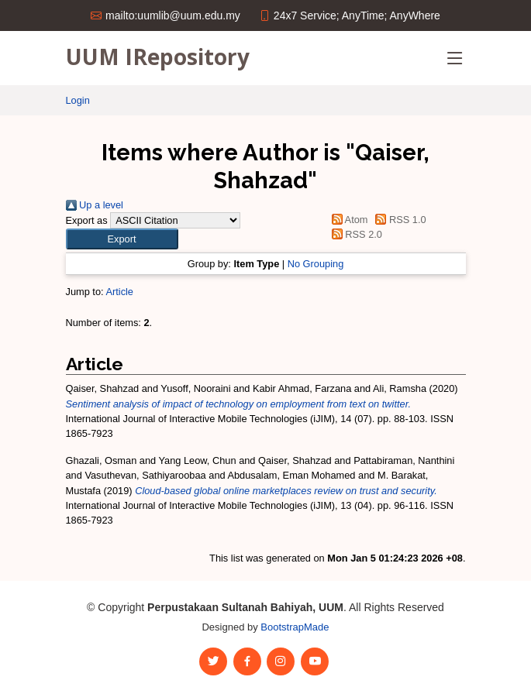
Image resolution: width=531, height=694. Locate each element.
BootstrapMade (294, 627)
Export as (87, 220)
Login (78, 100)
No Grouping (316, 264)
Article (119, 291)
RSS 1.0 (398, 219)
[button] (122, 238)
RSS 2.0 (354, 234)
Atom (346, 219)
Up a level (94, 205)
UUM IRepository (158, 56)
